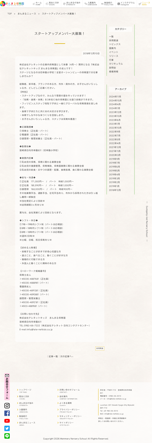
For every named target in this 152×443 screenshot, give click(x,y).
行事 (111, 60)
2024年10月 (115, 100)
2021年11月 (115, 151)
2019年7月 (114, 163)
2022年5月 (114, 139)
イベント (113, 52)
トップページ (25, 391)
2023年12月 (115, 112)
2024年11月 (115, 96)
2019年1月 (114, 186)
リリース (113, 56)
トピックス (115, 44)
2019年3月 (114, 178)
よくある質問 (65, 404)
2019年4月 (114, 174)
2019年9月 (114, 159)
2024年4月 (115, 104)
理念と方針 (24, 397)
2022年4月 (115, 143)
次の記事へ (66, 356)
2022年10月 (115, 128)
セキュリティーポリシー (70, 417)
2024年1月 (114, 108)
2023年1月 (114, 124)
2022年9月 (114, 131)
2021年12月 (115, 147)
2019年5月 (114, 170)
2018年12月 (115, 190)
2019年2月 (114, 182)
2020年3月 (115, 155)
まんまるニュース (27, 13)
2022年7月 (115, 135)
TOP (10, 13)
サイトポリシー (66, 424)
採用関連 (99, 348)
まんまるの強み (26, 404)
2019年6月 (114, 166)
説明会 (112, 67)
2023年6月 (115, 120)
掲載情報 (113, 71)
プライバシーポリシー (69, 410)
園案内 (112, 48)
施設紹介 (23, 417)
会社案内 (68, 397)
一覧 (111, 36)
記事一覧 (53, 356)
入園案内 (23, 410)
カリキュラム (116, 64)
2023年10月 (115, 116)
